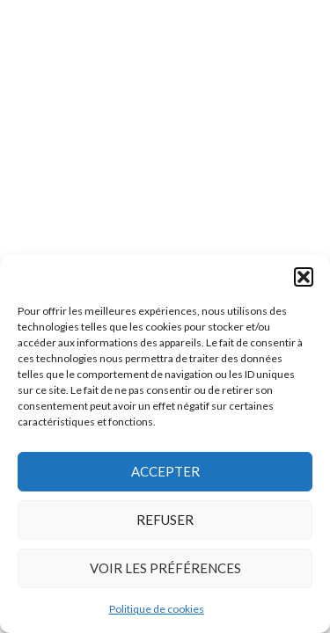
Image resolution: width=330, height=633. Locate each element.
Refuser (165, 520)
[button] (303, 277)
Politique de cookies (156, 608)
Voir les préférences (165, 568)
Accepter (165, 471)
